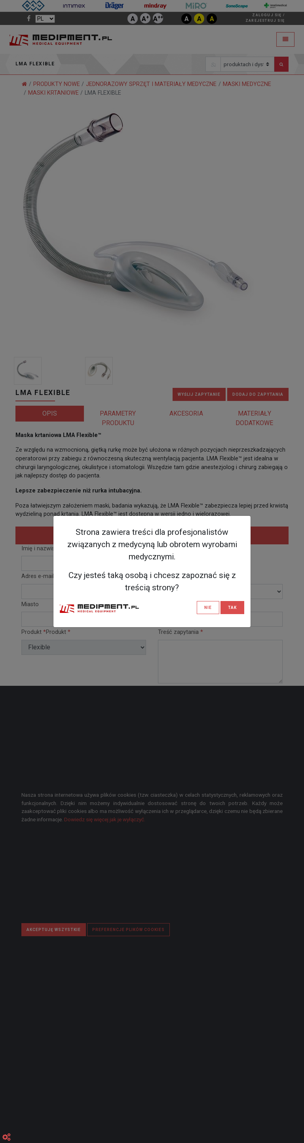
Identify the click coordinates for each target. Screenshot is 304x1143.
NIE (208, 607)
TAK (232, 607)
